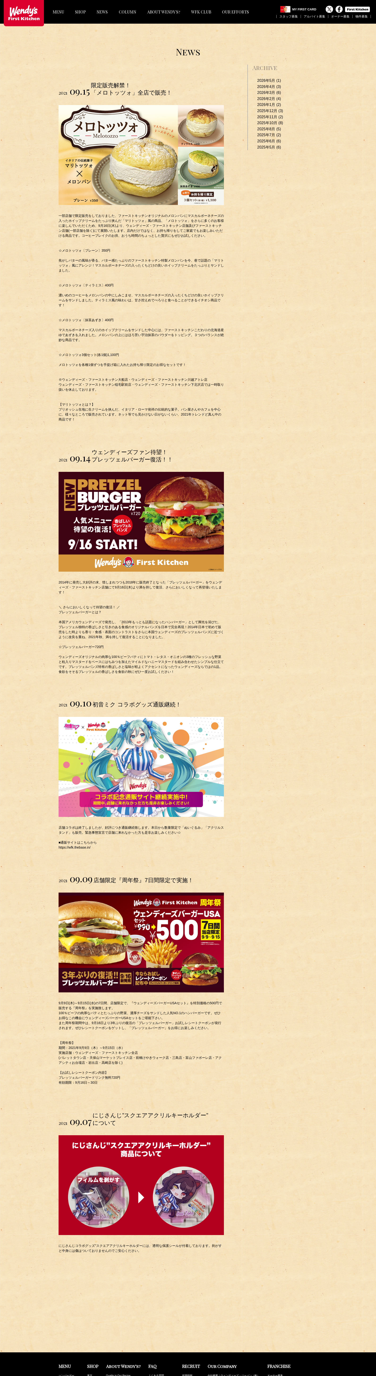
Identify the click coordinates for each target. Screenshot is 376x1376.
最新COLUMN (275, 1347)
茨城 (89, 1344)
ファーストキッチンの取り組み (226, 1344)
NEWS (102, 12)
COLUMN (127, 12)
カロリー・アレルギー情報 (283, 1357)
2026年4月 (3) (269, 87)
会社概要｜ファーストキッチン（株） (230, 1328)
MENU (58, 12)
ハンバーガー (66, 1323)
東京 (89, 1323)
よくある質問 (156, 1323)
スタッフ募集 (288, 16)
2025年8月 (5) (269, 129)
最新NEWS (273, 1342)
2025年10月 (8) (270, 123)
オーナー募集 (340, 16)
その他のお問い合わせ (161, 1333)
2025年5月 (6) (269, 147)
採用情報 (187, 1323)
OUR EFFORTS (235, 12)
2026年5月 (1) (269, 81)
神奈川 (91, 1328)
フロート (64, 1349)
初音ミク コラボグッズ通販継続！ (137, 704)
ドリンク (64, 1344)
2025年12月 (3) (270, 111)
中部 (89, 1354)
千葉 (89, 1339)
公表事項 (213, 1333)
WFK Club (273, 1352)
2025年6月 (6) (269, 141)
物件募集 (361, 16)
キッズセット (66, 1359)
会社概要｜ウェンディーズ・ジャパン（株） (234, 1323)
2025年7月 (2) (269, 135)
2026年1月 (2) (269, 105)
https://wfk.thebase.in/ (74, 847)
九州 (89, 1359)
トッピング (65, 1365)
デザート (64, 1354)
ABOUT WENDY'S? (163, 12)
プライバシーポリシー (221, 1339)
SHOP (80, 12)
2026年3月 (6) (269, 93)
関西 (89, 1349)
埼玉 (89, 1333)
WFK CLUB (201, 12)
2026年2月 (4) (269, 99)
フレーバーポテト (69, 1333)
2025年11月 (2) (270, 117)
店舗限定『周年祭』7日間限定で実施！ (143, 880)
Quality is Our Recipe (118, 1323)
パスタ (62, 1328)
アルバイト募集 (314, 16)
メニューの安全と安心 (161, 1328)
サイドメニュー (68, 1339)
